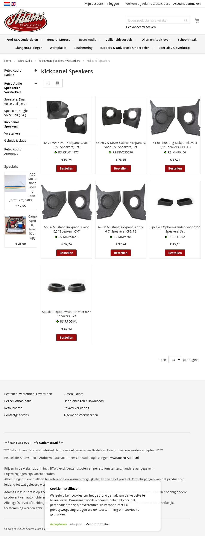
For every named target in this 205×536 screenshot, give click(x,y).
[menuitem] (23, 40)
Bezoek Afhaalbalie (18, 401)
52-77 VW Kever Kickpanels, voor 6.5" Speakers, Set (66, 145)
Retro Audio (25, 60)
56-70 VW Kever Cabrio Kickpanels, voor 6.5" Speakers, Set (121, 145)
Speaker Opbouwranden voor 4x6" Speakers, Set (175, 229)
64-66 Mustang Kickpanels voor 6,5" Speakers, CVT (66, 229)
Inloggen (112, 4)
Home (8, 60)
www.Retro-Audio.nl (124, 458)
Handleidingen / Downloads (84, 401)
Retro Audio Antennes (12, 151)
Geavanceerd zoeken (141, 27)
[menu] (102, 44)
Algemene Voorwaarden (81, 415)
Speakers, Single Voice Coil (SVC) (16, 113)
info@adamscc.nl (45, 443)
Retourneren (13, 408)
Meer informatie (97, 524)
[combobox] (158, 20)
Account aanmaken (187, 4)
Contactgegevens (16, 415)
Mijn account (94, 4)
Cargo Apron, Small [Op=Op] (32, 227)
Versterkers (12, 133)
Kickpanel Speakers (11, 124)
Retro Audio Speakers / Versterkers (59, 60)
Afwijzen (76, 524)
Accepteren (58, 524)
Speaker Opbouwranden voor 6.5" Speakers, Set (66, 314)
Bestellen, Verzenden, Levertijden (28, 394)
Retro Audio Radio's (12, 72)
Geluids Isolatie (15, 140)
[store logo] (25, 20)
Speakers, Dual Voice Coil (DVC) (15, 101)
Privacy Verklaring (76, 408)
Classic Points (73, 394)
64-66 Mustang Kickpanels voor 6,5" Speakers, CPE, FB (175, 145)
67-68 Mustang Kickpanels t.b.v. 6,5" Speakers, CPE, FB (121, 229)
